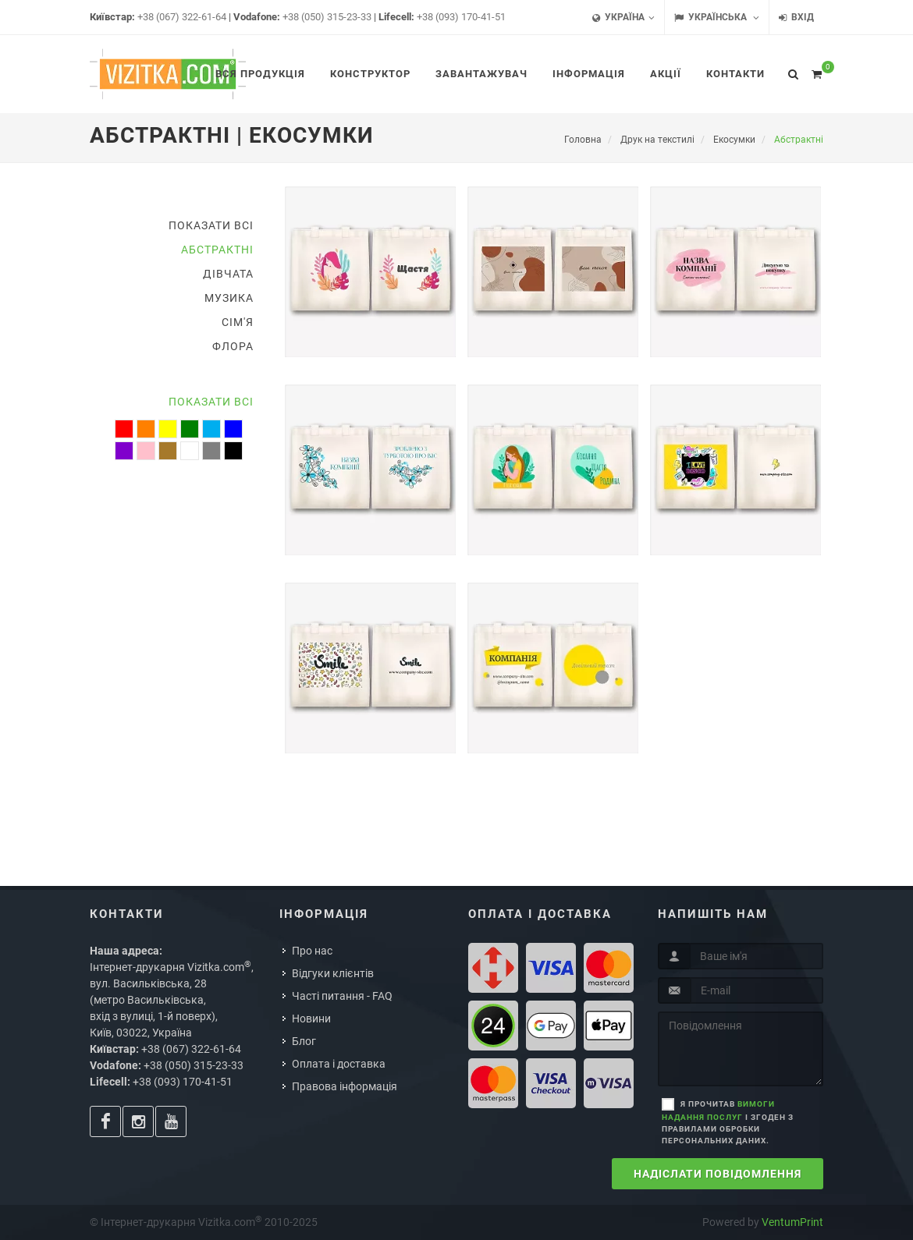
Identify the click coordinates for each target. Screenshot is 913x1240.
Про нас (312, 950)
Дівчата (228, 273)
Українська (716, 17)
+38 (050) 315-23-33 (326, 17)
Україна (623, 17)
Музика (229, 298)
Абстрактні (217, 249)
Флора (233, 346)
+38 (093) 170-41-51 (461, 17)
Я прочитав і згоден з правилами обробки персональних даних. (728, 1122)
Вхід (796, 17)
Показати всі (211, 225)
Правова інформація (344, 1086)
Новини (311, 1018)
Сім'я (238, 322)
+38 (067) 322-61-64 (181, 17)
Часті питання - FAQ (342, 996)
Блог (304, 1041)
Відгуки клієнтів (333, 973)
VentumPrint (792, 1222)
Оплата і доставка (338, 1064)
